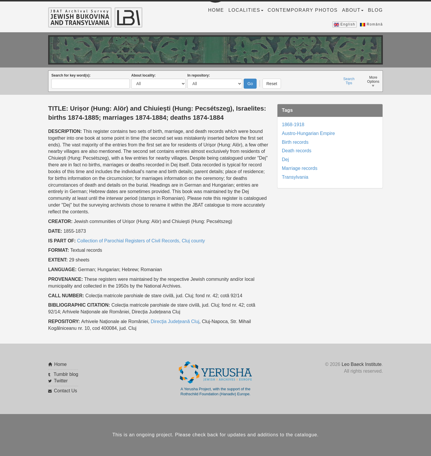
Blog (375, 10)
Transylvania (295, 177)
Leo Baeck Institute (361, 364)
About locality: (143, 75)
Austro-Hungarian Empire (308, 133)
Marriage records (299, 168)
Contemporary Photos (303, 10)
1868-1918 (293, 124)
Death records (297, 150)
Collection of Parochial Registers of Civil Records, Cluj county (141, 240)
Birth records (295, 142)
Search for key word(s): (70, 75)
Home (216, 10)
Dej (285, 159)
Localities (245, 10)
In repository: (198, 75)
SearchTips (348, 81)
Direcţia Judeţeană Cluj (175, 321)
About (352, 10)
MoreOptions (373, 81)
